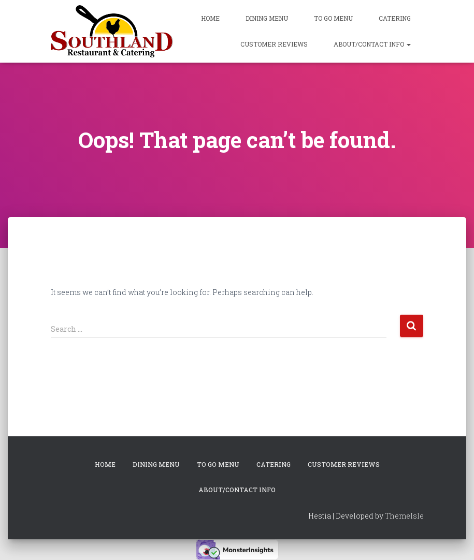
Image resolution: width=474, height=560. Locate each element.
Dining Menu (267, 18)
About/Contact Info (372, 44)
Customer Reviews (274, 44)
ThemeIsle (404, 516)
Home (210, 18)
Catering (395, 18)
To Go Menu (333, 18)
